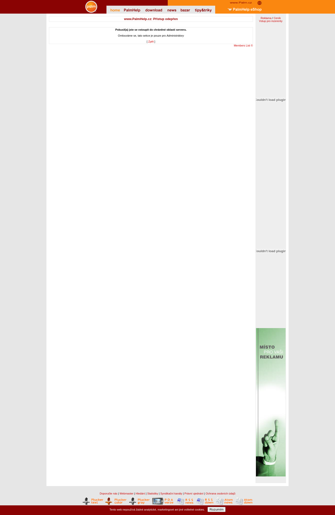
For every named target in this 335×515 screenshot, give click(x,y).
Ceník (277, 18)
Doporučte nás (108, 493)
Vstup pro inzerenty (270, 21)
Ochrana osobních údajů (220, 493)
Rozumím (216, 509)
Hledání (140, 493)
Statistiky (152, 493)
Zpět (151, 41)
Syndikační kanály (171, 493)
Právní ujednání (194, 493)
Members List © (243, 45)
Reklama (266, 18)
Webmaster (126, 493)
